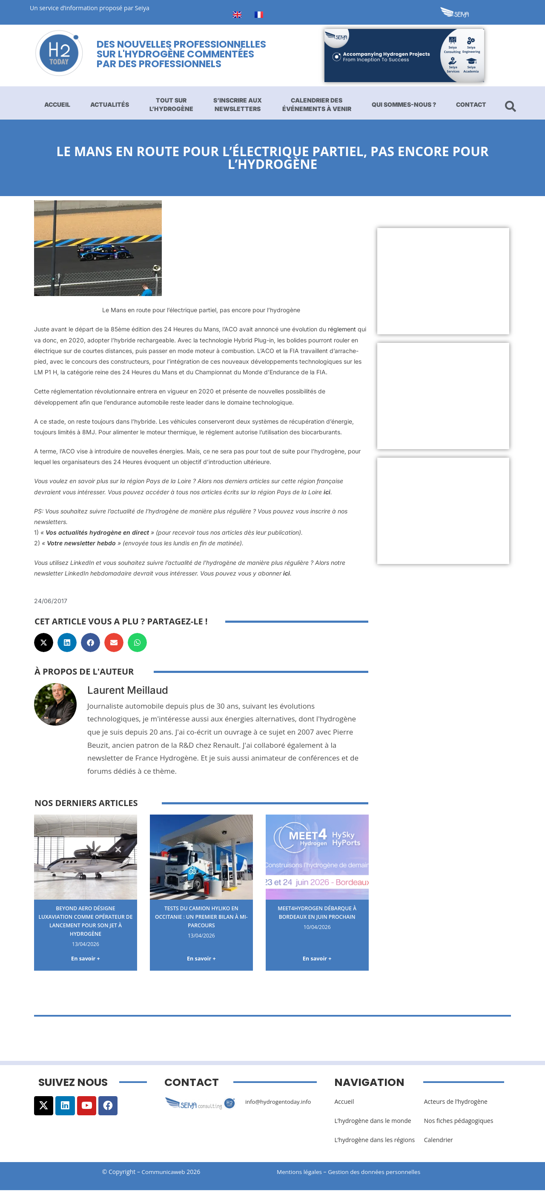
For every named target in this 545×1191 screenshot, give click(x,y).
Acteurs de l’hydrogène (456, 1102)
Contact (471, 104)
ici (327, 492)
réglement (342, 329)
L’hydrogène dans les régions (374, 1141)
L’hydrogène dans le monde (372, 1121)
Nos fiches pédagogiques (458, 1121)
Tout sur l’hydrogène (171, 104)
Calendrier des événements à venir (316, 104)
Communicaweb (163, 1173)
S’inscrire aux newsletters (237, 104)
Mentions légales (300, 1173)
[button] (43, 642)
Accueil (57, 104)
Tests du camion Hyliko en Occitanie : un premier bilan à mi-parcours (201, 916)
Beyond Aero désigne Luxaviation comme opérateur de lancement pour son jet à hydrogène (85, 920)
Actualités (109, 104)
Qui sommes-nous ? (404, 104)
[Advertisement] (443, 281)
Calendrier (438, 1141)
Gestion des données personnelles (380, 1173)
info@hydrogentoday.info (280, 1102)
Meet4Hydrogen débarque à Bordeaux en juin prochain (317, 912)
